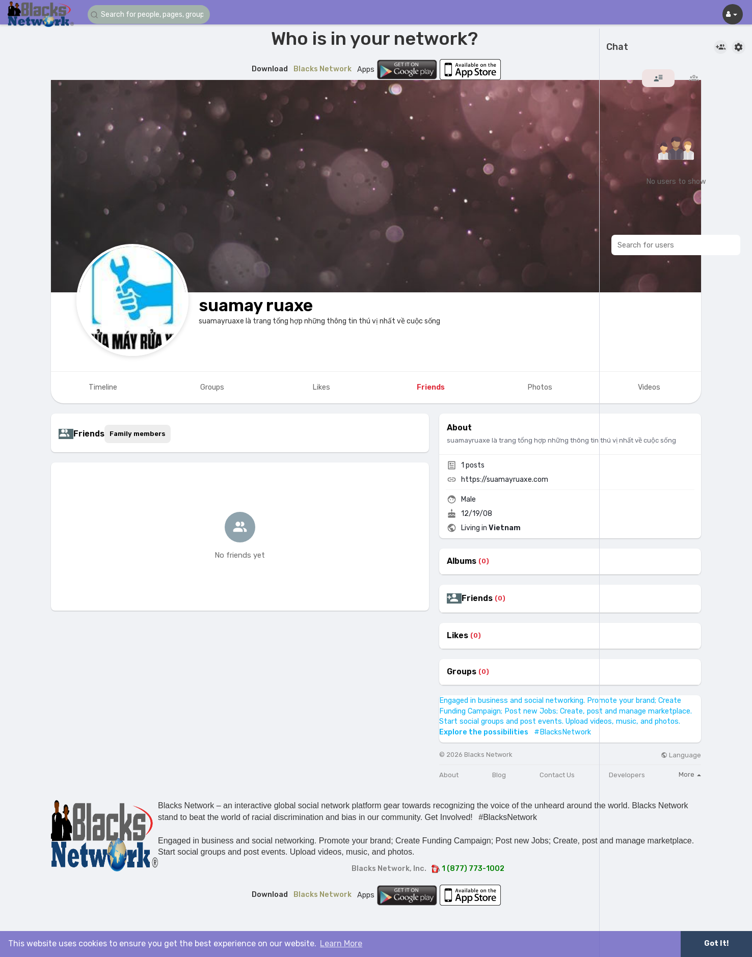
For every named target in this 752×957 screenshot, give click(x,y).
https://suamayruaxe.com (504, 479)
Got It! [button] (716, 943)
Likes (457, 636)
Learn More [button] (341, 943)
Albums (461, 561)
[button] (148, 14)
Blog (499, 775)
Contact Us (557, 775)
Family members (138, 434)
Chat (617, 47)
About (449, 775)
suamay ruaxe (256, 305)
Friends (477, 598)
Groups (461, 672)
